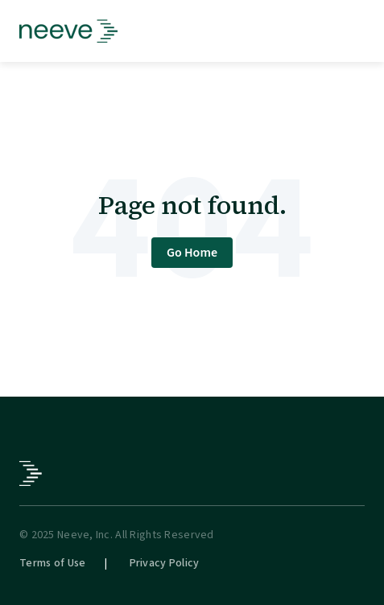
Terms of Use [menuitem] (52, 563)
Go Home (192, 252)
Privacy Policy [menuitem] (165, 563)
